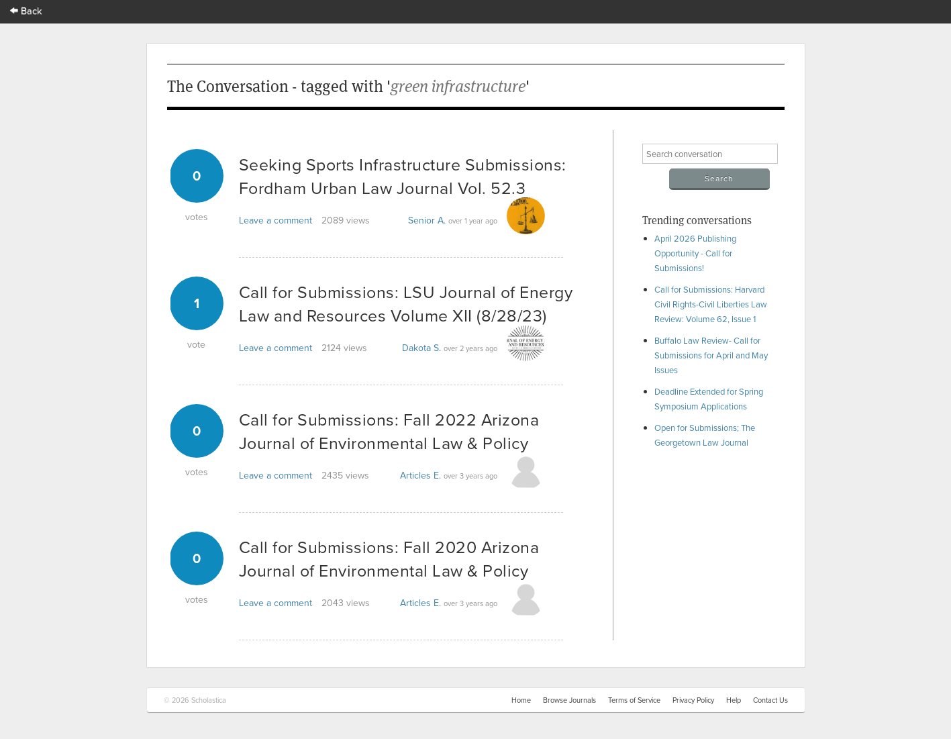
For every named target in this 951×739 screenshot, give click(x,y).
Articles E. (420, 475)
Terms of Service (634, 700)
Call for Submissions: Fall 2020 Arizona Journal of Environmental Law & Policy (389, 558)
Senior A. (427, 220)
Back (26, 10)
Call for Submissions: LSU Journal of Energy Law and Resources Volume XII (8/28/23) (406, 303)
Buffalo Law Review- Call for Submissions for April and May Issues (711, 355)
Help (733, 700)
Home (521, 700)
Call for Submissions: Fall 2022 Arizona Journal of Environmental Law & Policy (389, 430)
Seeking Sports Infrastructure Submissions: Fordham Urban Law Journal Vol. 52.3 (402, 175)
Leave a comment (275, 220)
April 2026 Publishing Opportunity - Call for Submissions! (695, 253)
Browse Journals (569, 700)
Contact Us (770, 700)
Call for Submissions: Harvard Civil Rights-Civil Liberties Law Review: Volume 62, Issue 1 (710, 304)
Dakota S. (421, 347)
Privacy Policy (693, 700)
